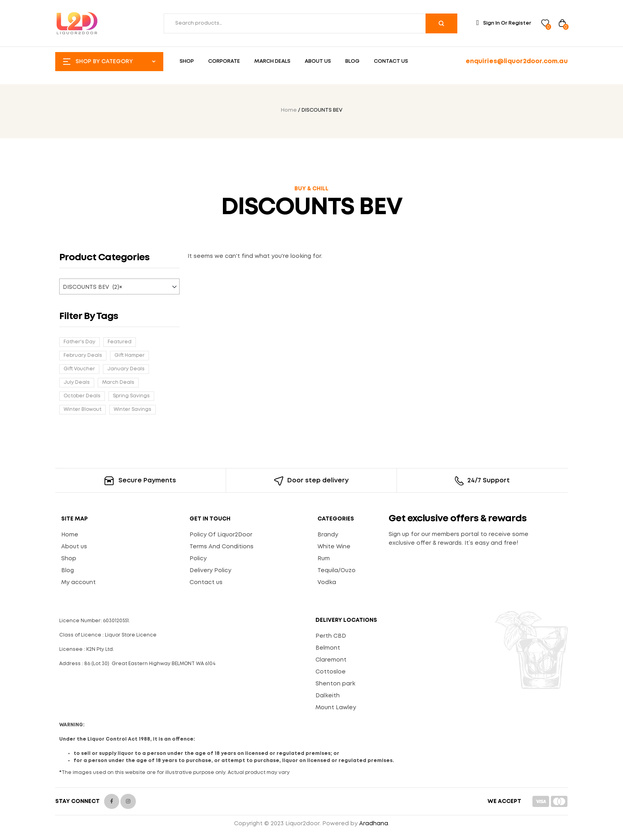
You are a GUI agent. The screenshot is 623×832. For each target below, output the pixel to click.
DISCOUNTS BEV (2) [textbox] (92, 287)
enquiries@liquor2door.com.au (517, 61)
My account (78, 582)
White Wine (333, 546)
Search (441, 23)
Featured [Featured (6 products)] (120, 342)
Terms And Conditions (221, 546)
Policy (198, 558)
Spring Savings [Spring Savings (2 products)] (131, 396)
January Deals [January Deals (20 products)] (126, 369)
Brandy (327, 534)
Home (289, 110)
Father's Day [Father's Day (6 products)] (79, 342)
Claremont (330, 660)
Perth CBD (330, 636)
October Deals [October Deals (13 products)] (82, 396)
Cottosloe (330, 671)
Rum (323, 558)
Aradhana (373, 823)
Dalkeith (327, 695)
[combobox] (119, 286)
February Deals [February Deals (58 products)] (83, 355)
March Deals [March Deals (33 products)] (118, 382)
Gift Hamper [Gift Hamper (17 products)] (129, 355)
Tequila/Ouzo (336, 570)
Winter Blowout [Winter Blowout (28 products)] (82, 409)
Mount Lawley (335, 707)
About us (74, 546)
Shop (68, 558)
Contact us (206, 582)
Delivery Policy (210, 570)
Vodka (326, 582)
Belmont (327, 648)
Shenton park (335, 683)
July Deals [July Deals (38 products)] (77, 382)
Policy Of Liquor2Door (221, 534)
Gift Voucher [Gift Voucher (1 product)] (79, 369)
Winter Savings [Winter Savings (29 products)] (132, 409)
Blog (67, 570)
